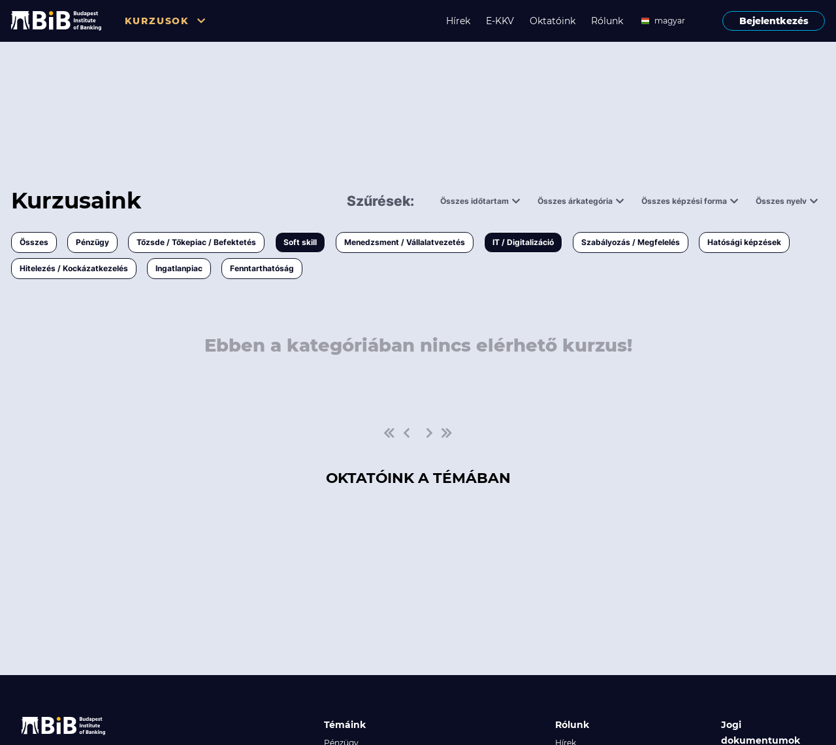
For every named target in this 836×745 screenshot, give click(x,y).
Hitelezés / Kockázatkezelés (74, 268)
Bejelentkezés (774, 21)
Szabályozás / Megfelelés (630, 242)
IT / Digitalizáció (523, 242)
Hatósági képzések (744, 242)
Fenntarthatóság (262, 268)
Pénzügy (92, 242)
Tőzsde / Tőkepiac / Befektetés (196, 242)
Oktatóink (552, 21)
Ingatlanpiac (178, 268)
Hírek (458, 21)
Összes (34, 242)
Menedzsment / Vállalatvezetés (404, 242)
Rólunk (607, 21)
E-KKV (500, 21)
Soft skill (300, 242)
